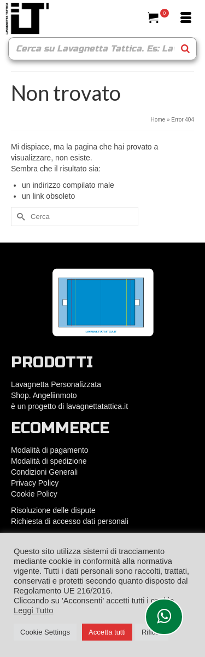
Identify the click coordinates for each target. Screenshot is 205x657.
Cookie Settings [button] (45, 632)
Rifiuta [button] (152, 632)
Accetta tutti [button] (107, 632)
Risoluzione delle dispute (53, 510)
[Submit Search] (19, 216)
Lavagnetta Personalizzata (56, 384)
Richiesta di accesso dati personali (69, 521)
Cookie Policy (34, 493)
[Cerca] (131, 18)
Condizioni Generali (44, 472)
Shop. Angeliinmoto (45, 395)
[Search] (185, 49)
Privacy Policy (34, 483)
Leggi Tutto (34, 610)
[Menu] (186, 18)
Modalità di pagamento (50, 450)
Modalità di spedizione (49, 461)
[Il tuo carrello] (158, 18)
